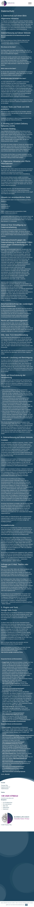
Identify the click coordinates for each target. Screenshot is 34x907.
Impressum (5, 809)
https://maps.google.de (8, 706)
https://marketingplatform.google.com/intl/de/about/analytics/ (18, 735)
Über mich (5, 805)
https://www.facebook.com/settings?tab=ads (13, 771)
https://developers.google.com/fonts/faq (11, 649)
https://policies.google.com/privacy (11, 683)
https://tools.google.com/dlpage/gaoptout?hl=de (14, 718)
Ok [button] (26, 904)
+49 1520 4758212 (9, 796)
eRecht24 (7, 774)
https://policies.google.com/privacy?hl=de (12, 652)
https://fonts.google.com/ (8, 682)
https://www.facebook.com (9, 753)
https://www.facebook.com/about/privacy (12, 761)
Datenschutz (6, 807)
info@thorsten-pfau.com (7, 798)
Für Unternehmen (7, 804)
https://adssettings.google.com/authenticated (14, 721)
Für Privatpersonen (7, 802)
